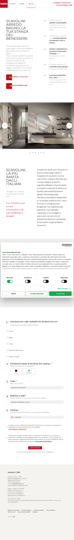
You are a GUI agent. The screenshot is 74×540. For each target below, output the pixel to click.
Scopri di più (12, 340)
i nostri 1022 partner (13, 254)
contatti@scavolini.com (18, 535)
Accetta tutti (60, 293)
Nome (13, 432)
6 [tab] (44, 204)
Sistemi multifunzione (16, 401)
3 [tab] (36, 204)
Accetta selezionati (36, 293)
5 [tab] (41, 204)
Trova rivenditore (64, 5)
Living (21, 4)
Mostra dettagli (62, 288)
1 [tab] (30, 204)
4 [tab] (38, 204)
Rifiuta (13, 293)
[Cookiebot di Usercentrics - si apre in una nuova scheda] (63, 245)
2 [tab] (33, 204)
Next (69, 151)
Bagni (31, 4)
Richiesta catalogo (16, 344)
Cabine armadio (14, 407)
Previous (5, 151)
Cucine (12, 4)
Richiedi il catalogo (62, 2)
